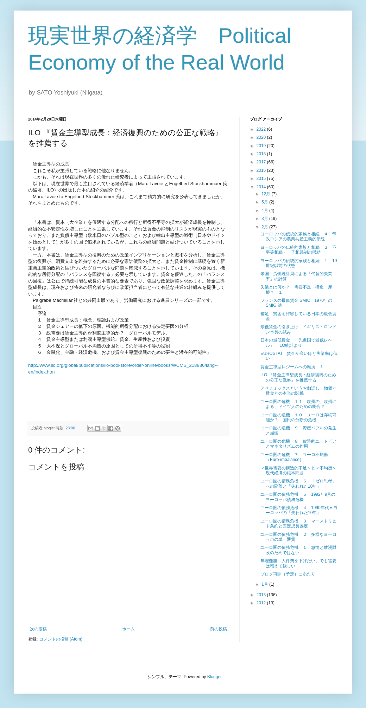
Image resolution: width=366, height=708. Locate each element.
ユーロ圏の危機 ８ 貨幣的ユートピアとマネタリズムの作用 (298, 444)
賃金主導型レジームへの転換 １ (292, 366)
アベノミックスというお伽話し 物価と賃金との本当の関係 (298, 391)
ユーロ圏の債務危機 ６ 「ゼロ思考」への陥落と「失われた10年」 (298, 483)
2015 (262, 178)
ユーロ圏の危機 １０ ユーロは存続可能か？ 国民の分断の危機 (298, 417)
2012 (262, 602)
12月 (266, 193)
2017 (262, 162)
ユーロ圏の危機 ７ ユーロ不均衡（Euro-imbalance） (294, 457)
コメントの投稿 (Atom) (60, 639)
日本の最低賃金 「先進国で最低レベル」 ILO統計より (296, 342)
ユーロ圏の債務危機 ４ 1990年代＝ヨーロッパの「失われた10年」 (298, 510)
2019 (262, 145)
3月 (265, 218)
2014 (262, 186)
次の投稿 (38, 628)
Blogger (214, 676)
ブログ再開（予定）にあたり (287, 574)
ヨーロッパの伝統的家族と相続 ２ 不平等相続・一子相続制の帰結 (298, 250)
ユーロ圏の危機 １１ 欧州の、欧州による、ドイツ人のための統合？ (298, 404)
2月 (265, 227)
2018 (262, 153)
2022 (262, 129)
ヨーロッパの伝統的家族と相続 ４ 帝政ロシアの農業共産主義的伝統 (298, 236)
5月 (265, 202)
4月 (265, 210)
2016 (262, 170)
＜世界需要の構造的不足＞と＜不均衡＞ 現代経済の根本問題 (300, 470)
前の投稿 (218, 628)
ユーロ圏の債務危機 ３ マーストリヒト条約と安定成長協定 (298, 523)
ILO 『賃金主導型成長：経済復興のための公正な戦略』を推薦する (298, 377)
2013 (262, 594)
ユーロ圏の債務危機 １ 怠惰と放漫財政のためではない (298, 550)
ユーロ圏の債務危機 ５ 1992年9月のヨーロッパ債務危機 (297, 497)
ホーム (128, 628)
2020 (262, 137)
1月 (265, 584)
